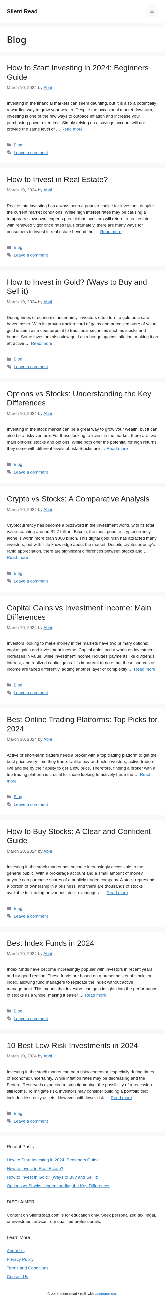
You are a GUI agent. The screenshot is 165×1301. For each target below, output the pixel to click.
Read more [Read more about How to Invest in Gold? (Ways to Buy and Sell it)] (41, 343)
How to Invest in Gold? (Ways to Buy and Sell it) (52, 1177)
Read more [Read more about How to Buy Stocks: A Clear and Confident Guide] (117, 892)
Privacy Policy (20, 1259)
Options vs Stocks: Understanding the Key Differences (58, 1185)
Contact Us (17, 1276)
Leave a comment (31, 152)
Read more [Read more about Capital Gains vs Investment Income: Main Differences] (144, 669)
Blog (18, 145)
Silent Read (22, 11)
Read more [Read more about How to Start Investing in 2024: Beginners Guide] (72, 129)
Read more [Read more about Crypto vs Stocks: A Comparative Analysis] (17, 557)
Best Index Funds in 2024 (50, 943)
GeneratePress (106, 1294)
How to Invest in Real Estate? (57, 179)
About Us (15, 1250)
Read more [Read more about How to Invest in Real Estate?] (110, 231)
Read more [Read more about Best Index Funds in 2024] (95, 995)
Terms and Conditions (28, 1268)
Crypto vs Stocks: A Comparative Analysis (78, 498)
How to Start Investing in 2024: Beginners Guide (53, 1160)
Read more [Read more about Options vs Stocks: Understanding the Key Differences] (117, 448)
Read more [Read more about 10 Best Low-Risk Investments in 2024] (121, 1097)
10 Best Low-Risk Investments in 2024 (72, 1045)
